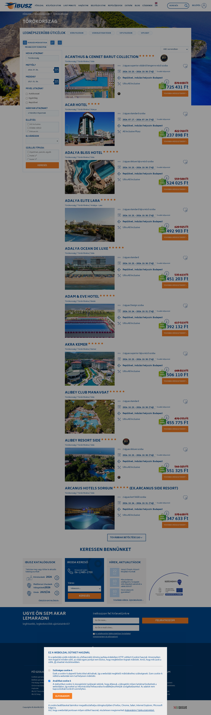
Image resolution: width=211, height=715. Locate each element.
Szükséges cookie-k (62, 671)
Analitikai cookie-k (62, 681)
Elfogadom (62, 696)
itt (55, 662)
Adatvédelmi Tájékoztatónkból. (140, 710)
